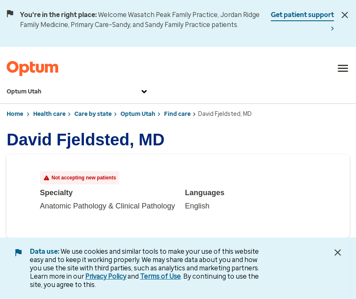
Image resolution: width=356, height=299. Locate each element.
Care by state (93, 114)
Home (15, 114)
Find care (177, 114)
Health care (49, 114)
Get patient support (302, 15)
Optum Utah (78, 92)
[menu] (343, 68)
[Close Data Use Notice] (338, 252)
